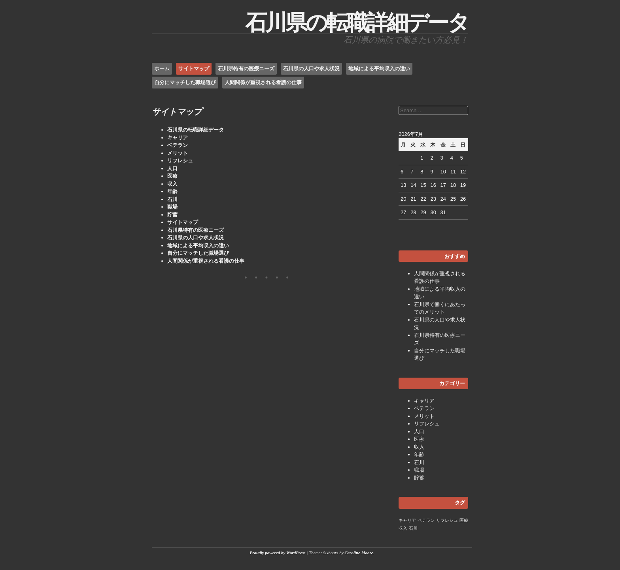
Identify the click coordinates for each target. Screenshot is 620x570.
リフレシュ (180, 161)
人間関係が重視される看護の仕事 (263, 82)
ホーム (162, 68)
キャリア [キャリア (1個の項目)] (407, 520)
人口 (172, 168)
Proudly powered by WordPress (278, 552)
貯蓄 (172, 215)
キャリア (177, 138)
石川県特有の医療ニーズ (246, 68)
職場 (172, 207)
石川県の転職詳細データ (356, 22)
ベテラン (177, 145)
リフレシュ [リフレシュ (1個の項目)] (447, 520)
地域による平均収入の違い (379, 68)
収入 (172, 184)
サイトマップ (193, 68)
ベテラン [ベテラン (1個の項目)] (426, 520)
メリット (177, 153)
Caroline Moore (358, 552)
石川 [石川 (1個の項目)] (413, 528)
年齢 (172, 191)
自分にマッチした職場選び (185, 82)
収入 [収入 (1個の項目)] (403, 528)
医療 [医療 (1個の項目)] (463, 520)
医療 (172, 176)
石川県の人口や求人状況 (311, 68)
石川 (172, 199)
